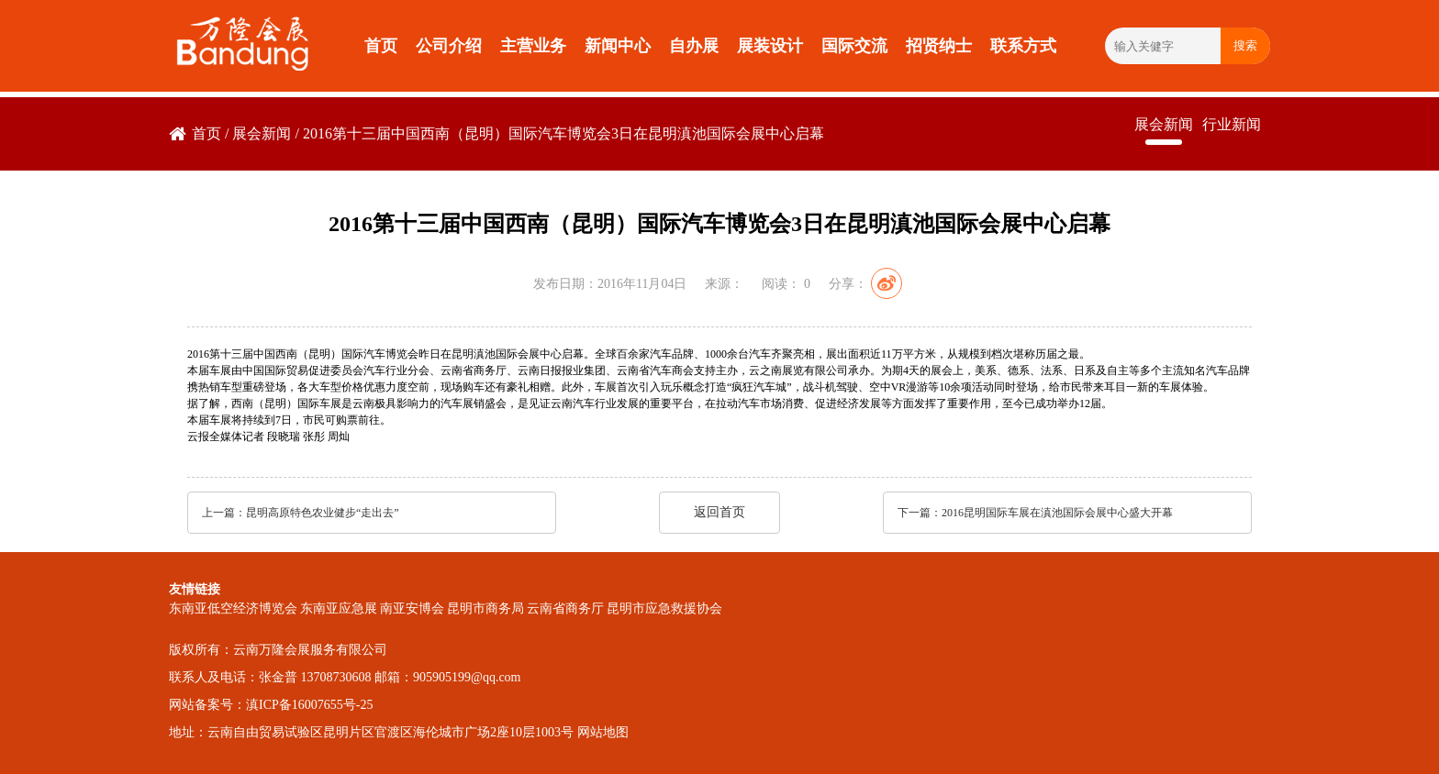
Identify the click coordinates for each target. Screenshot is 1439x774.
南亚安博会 (412, 608)
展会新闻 (261, 133)
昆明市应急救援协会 (664, 608)
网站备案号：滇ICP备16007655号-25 (271, 705)
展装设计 (770, 46)
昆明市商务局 (485, 608)
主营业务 (533, 46)
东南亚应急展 (338, 608)
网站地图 (603, 732)
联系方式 (1023, 46)
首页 (380, 46)
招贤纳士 (939, 46)
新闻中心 (618, 46)
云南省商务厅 (565, 608)
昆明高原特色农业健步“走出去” (322, 512)
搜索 (1245, 45)
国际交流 (854, 46)
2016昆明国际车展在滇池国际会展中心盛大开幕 (1057, 512)
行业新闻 (1231, 124)
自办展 (694, 46)
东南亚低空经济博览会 (233, 608)
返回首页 (719, 512)
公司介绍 (449, 46)
